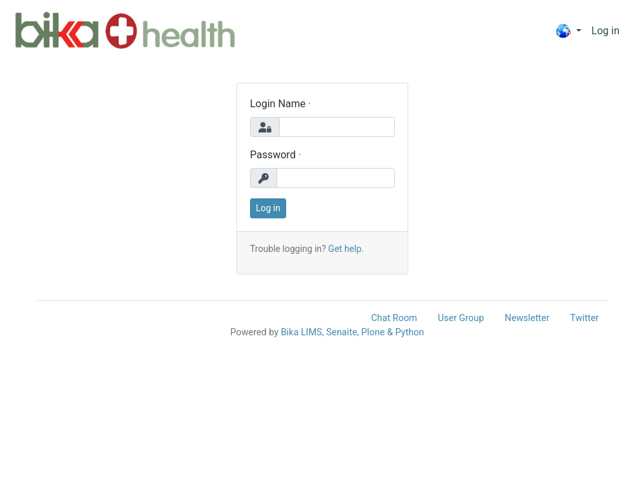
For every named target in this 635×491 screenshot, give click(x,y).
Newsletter (527, 318)
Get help (344, 249)
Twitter (584, 318)
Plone (372, 332)
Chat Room (394, 318)
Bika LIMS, (302, 332)
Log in (605, 31)
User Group (461, 318)
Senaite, (342, 332)
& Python (405, 332)
